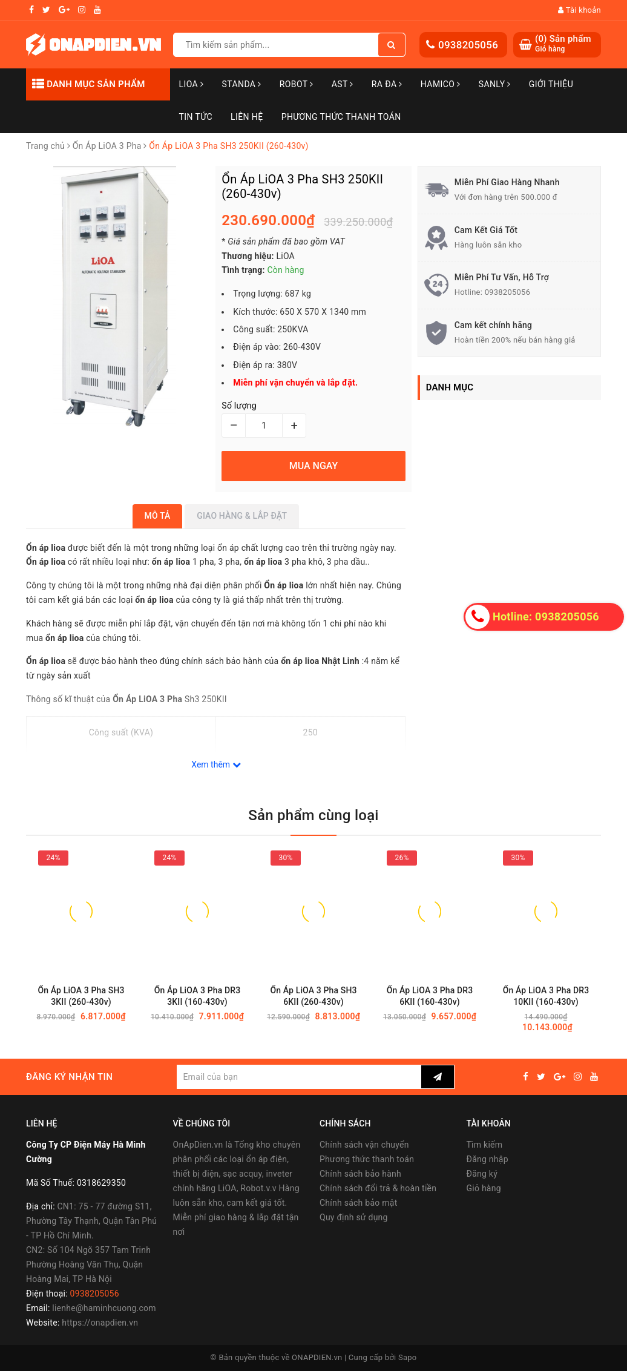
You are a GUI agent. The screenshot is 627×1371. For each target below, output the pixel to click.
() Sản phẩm (563, 43)
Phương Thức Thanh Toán (341, 117)
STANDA (241, 84)
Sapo (407, 1357)
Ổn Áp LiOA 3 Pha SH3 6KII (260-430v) (313, 996)
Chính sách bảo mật (358, 1203)
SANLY (495, 84)
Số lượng (239, 405)
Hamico (441, 84)
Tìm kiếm (485, 1144)
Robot (297, 84)
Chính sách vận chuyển (364, 1144)
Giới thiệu (551, 84)
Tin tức (196, 117)
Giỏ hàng (484, 1188)
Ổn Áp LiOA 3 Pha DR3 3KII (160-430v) (197, 996)
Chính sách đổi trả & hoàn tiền (378, 1188)
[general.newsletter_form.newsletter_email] (299, 1077)
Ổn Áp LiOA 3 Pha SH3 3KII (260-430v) (81, 996)
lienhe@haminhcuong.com (104, 1308)
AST (342, 84)
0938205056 (468, 45)
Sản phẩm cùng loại (313, 815)
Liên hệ (247, 117)
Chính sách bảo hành (360, 1174)
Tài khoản (579, 10)
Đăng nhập (487, 1159)
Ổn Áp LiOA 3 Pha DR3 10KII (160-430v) (546, 996)
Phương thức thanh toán (367, 1159)
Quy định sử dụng (354, 1217)
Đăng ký (482, 1174)
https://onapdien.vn (100, 1322)
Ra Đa (387, 84)
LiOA (191, 84)
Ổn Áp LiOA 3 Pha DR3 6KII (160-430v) (430, 996)
